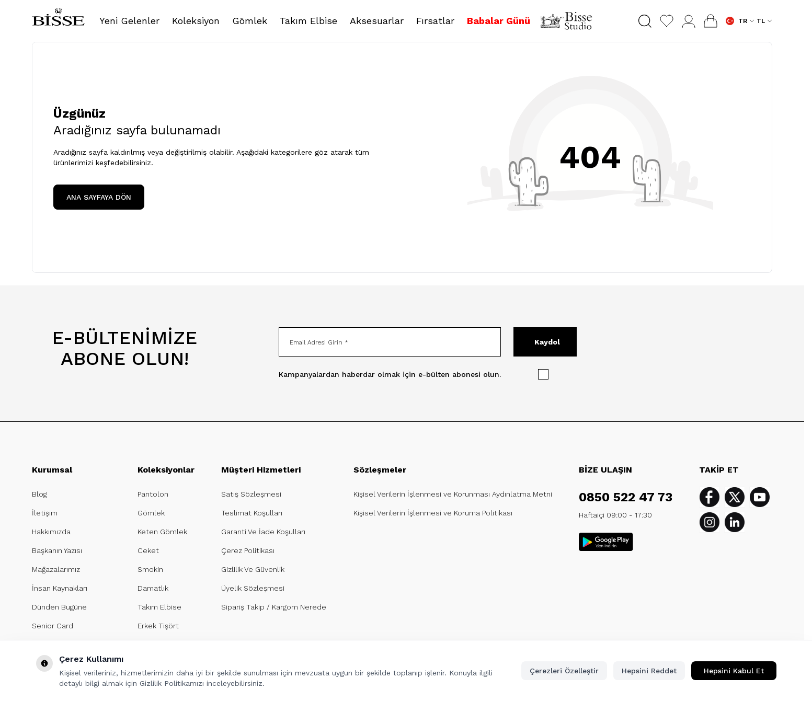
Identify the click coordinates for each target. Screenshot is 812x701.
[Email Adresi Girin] (390, 342)
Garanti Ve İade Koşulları (263, 531)
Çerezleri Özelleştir (564, 670)
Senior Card (52, 626)
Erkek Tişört (158, 626)
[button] (644, 21)
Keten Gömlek (162, 531)
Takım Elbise (159, 607)
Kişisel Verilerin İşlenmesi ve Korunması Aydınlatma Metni (452, 494)
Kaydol (547, 342)
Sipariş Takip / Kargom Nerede (273, 607)
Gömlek (151, 513)
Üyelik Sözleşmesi (252, 588)
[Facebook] (709, 497)
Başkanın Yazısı (57, 550)
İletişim (45, 513)
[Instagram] (709, 522)
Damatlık (153, 588)
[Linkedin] (734, 522)
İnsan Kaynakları (59, 588)
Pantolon (153, 494)
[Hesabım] (688, 21)
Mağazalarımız (56, 569)
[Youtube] (759, 497)
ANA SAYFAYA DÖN (98, 197)
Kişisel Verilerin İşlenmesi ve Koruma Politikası (432, 513)
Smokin (150, 569)
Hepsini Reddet (649, 670)
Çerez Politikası (248, 550)
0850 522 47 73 (625, 497)
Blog (39, 494)
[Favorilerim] (666, 21)
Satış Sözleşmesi (251, 494)
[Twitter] (734, 497)
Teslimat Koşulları (251, 513)
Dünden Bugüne (59, 607)
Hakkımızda (51, 531)
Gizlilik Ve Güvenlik (252, 569)
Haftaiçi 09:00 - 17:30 (615, 515)
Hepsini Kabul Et (734, 670)
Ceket (148, 550)
